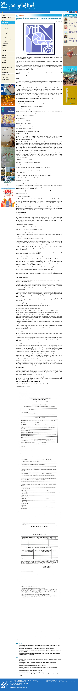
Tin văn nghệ (4, 45)
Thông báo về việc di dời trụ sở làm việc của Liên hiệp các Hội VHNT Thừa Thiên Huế (35, 662)
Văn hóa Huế (4, 69)
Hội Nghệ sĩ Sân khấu (7, 37)
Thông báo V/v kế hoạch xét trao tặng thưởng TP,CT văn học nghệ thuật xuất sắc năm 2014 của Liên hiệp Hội (39, 673)
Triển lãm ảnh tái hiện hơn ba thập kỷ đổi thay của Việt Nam (73, 37)
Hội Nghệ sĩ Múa (6, 41)
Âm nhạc (4, 52)
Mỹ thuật (4, 50)
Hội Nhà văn (5, 26)
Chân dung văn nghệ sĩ (7, 67)
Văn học (3, 47)
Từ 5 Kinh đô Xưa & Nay (7, 74)
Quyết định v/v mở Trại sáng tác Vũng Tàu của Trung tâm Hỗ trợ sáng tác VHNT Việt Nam (36, 667)
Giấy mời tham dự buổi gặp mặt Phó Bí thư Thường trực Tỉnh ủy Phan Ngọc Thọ (34, 648)
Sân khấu (4, 62)
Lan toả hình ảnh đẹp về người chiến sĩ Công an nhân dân (73, 32)
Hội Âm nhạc (5, 30)
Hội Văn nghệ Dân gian (7, 39)
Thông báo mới (5, 22)
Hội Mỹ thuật (5, 28)
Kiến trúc (4, 57)
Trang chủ (4, 15)
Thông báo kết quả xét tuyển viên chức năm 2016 (28, 670)
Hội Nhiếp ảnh (6, 33)
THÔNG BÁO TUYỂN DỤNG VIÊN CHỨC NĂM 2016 (29, 672)
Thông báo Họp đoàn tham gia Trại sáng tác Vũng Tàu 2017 (30, 665)
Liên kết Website (5, 79)
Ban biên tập (4, 82)
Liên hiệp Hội (5, 24)
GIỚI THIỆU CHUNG (6, 17)
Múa (3, 65)
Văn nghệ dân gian (6, 60)
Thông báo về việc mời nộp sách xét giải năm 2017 (28, 663)
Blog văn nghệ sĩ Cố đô (7, 77)
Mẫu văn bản (5, 43)
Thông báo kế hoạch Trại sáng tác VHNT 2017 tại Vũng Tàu (30, 668)
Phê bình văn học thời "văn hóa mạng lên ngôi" (73, 19)
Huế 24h (3, 20)
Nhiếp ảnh (4, 55)
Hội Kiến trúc (5, 35)
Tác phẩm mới (5, 72)
